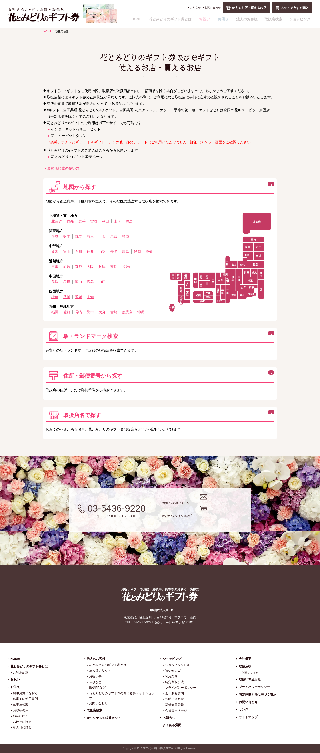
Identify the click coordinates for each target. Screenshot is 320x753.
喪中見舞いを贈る (25, 693)
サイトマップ (248, 717)
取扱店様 (245, 666)
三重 (54, 267)
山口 (102, 282)
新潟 (54, 251)
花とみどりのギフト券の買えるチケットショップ (121, 696)
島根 (66, 282)
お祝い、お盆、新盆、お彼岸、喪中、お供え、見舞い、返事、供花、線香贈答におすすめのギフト (62, 13)
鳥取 (54, 282)
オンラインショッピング (211, 519)
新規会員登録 (174, 705)
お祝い (204, 19)
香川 (66, 297)
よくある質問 (174, 693)
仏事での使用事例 (25, 699)
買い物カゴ (173, 671)
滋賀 (66, 267)
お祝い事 (95, 676)
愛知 (149, 251)
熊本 (90, 312)
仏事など (95, 682)
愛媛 (78, 297)
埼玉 (90, 236)
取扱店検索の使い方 (63, 168)
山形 (117, 221)
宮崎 (113, 312)
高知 (90, 297)
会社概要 (245, 659)
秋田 (105, 221)
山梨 (102, 251)
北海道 (56, 221)
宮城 (93, 221)
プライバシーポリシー (180, 688)
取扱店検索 (273, 19)
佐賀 (66, 312)
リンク (243, 710)
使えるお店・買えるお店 (249, 8)
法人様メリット (100, 671)
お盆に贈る (20, 716)
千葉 (102, 236)
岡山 (78, 282)
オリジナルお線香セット (104, 718)
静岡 (137, 251)
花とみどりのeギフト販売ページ (77, 157)
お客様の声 (20, 710)
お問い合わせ (213, 7)
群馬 (78, 236)
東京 (113, 236)
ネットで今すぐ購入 (295, 8)
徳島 (54, 297)
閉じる (236, 186)
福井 (90, 251)
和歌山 (127, 267)
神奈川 (127, 236)
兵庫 (102, 267)
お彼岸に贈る (22, 722)
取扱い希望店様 (250, 680)
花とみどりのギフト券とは (170, 19)
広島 (90, 282)
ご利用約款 (20, 672)
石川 (78, 251)
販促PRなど (97, 688)
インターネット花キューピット (76, 129)
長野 (113, 251)
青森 (70, 221)
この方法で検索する (247, 335)
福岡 (54, 312)
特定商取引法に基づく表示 (257, 694)
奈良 (113, 267)
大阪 (90, 267)
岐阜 (125, 251)
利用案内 (171, 676)
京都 (78, 267)
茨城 (54, 236)
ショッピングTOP (177, 665)
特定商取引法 (174, 682)
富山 (66, 251)
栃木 (66, 236)
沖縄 (140, 312)
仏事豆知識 (20, 704)
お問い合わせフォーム (208, 501)
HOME (136, 19)
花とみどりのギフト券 (160, 596)
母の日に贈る (22, 727)
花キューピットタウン (68, 136)
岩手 (82, 221)
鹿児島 (127, 312)
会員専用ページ (176, 711)
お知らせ (195, 7)
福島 (129, 221)
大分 (102, 312)
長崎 (78, 312)
